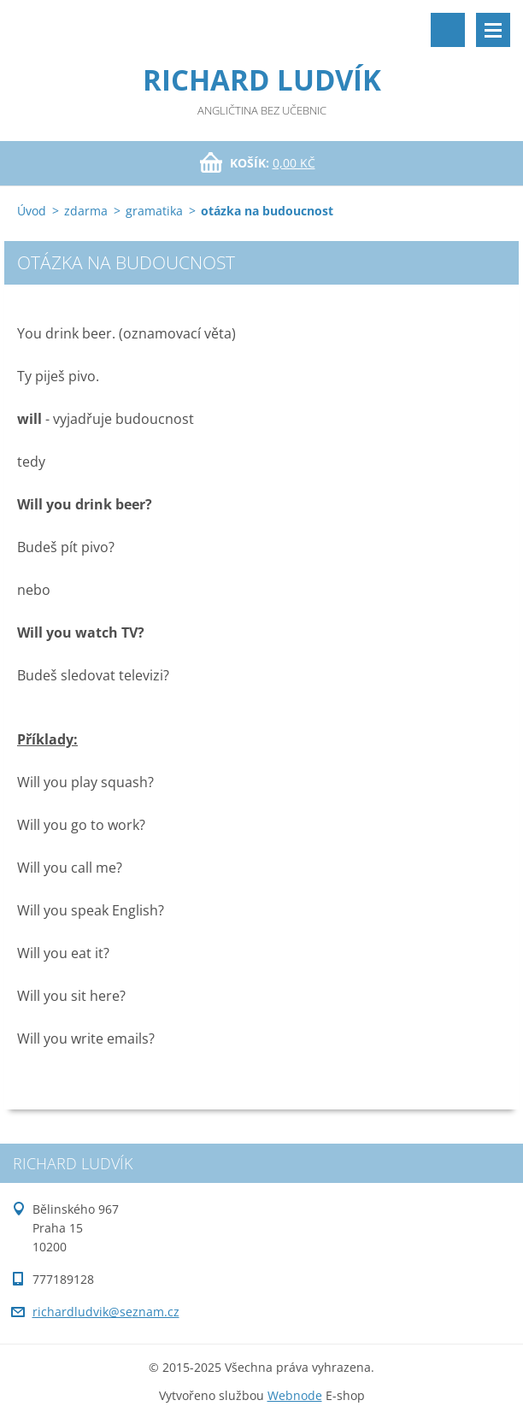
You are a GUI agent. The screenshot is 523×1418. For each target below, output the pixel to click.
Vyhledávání (448, 30)
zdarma (86, 211)
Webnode (294, 1395)
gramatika (154, 211)
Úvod (31, 211)
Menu (493, 30)
